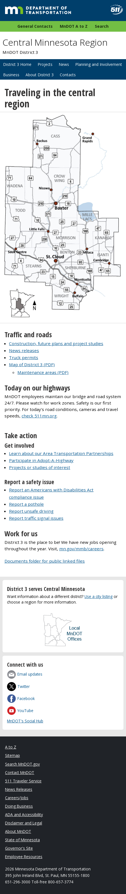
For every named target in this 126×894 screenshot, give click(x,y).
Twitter (23, 686)
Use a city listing (98, 596)
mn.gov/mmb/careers (81, 548)
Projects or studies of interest (39, 467)
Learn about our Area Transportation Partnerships (61, 453)
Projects (45, 64)
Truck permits (23, 357)
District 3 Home (17, 64)
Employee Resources (23, 856)
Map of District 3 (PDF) (32, 364)
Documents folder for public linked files (44, 561)
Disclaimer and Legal (23, 823)
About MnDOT (18, 831)
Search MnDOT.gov (22, 764)
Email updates (29, 674)
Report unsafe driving (31, 511)
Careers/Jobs (16, 797)
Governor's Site (19, 848)
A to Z (10, 747)
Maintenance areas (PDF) (42, 372)
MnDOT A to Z (74, 26)
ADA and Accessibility (24, 814)
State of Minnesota (22, 839)
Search (102, 26)
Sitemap (12, 755)
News (64, 64)
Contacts (68, 74)
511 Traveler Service (23, 781)
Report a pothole (26, 504)
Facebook (26, 698)
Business (11, 74)
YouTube (25, 710)
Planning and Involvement (98, 64)
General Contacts (34, 26)
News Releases (18, 789)
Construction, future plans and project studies (56, 343)
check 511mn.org (39, 416)
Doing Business (19, 806)
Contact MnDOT (19, 772)
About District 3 (40, 74)
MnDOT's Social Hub (25, 721)
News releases (24, 350)
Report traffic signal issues (36, 518)
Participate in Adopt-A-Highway (41, 460)
